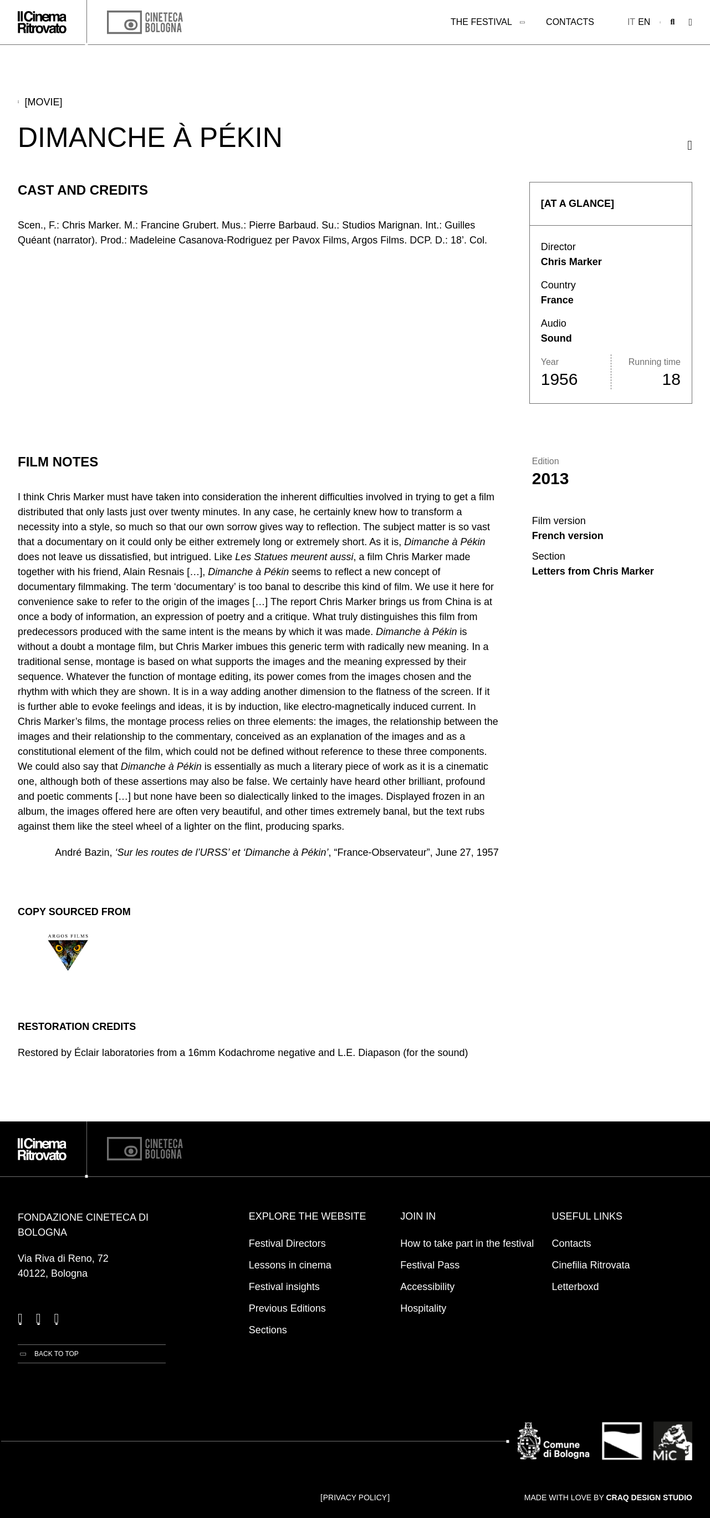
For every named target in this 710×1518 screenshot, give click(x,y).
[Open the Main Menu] (690, 22)
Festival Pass (429, 1265)
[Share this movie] (689, 145)
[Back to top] (48, 1354)
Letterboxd (575, 1286)
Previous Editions (287, 1308)
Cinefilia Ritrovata (591, 1265)
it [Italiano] (631, 22)
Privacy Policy (355, 1497)
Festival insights (284, 1286)
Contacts (570, 22)
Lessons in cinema (290, 1265)
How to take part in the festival (467, 1243)
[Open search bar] (673, 22)
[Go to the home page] (42, 22)
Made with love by (608, 1497)
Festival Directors (287, 1243)
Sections (268, 1330)
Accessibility (427, 1286)
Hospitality (423, 1308)
